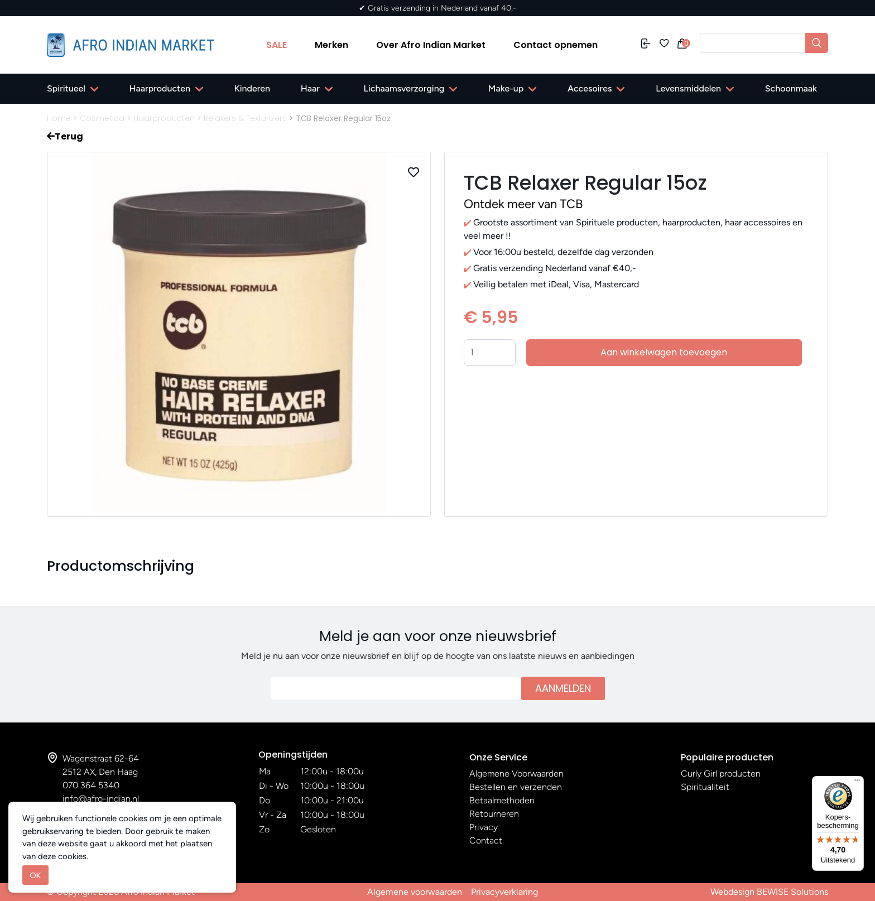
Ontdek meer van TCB (523, 203)
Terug (65, 136)
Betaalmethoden (502, 800)
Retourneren (494, 813)
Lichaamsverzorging (404, 88)
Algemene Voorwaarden (516, 773)
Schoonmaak (791, 88)
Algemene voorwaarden (414, 891)
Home (59, 118)
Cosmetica (102, 118)
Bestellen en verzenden (515, 787)
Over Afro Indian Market (430, 44)
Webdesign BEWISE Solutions (769, 891)
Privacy (483, 827)
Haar (310, 88)
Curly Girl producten (721, 773)
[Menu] (857, 782)
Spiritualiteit (705, 787)
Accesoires (590, 88)
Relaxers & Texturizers (245, 118)
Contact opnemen (555, 44)
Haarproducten (159, 88)
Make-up (505, 88)
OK (35, 875)
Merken (331, 44)
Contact (485, 840)
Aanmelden (563, 688)
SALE (276, 44)
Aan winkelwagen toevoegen (663, 352)
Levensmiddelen (688, 88)
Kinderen (252, 88)
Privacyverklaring (504, 891)
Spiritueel (66, 88)
